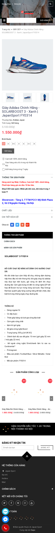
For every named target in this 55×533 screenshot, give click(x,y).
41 (19, 143)
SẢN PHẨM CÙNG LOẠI (27, 372)
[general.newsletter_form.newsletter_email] (18, 447)
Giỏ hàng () (45, 20)
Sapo (33, 530)
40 (8, 143)
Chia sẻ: (5, 225)
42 (23, 143)
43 (34, 143)
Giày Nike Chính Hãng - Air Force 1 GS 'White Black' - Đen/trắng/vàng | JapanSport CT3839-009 (40, 409)
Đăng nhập (6, 4)
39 (3, 143)
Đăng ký (17, 4)
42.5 (29, 143)
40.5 (13, 143)
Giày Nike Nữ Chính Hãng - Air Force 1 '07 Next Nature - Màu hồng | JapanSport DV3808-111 (14, 409)
